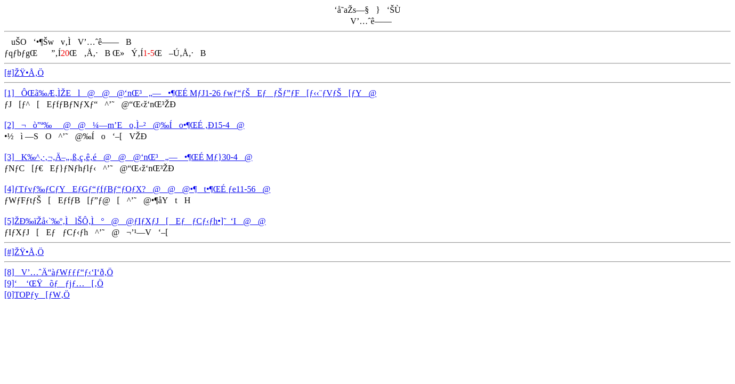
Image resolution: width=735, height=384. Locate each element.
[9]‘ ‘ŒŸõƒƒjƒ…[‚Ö (53, 283)
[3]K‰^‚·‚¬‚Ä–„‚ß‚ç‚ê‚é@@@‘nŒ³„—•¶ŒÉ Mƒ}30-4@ (128, 157)
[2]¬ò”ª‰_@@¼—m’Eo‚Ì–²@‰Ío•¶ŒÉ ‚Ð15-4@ (124, 125)
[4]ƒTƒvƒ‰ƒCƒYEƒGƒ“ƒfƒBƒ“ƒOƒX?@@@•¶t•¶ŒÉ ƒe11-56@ (137, 189)
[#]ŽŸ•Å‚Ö (24, 72)
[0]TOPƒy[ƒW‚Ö (37, 294)
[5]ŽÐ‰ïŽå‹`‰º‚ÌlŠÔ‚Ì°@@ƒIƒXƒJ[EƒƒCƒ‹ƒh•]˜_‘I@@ (135, 221)
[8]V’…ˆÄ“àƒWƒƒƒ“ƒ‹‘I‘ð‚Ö (58, 272)
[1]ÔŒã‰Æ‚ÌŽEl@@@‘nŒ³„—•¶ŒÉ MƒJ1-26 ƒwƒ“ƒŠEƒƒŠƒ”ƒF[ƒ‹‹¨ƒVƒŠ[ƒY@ (190, 93)
